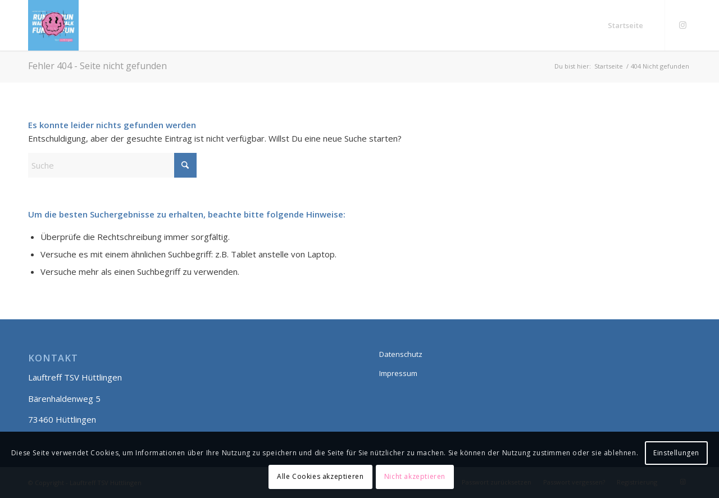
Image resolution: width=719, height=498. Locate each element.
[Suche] (112, 165)
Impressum (398, 373)
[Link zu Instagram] (682, 24)
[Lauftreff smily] (53, 25)
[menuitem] (625, 25)
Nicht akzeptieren (414, 476)
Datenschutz (400, 354)
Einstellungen (676, 453)
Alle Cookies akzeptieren (320, 476)
